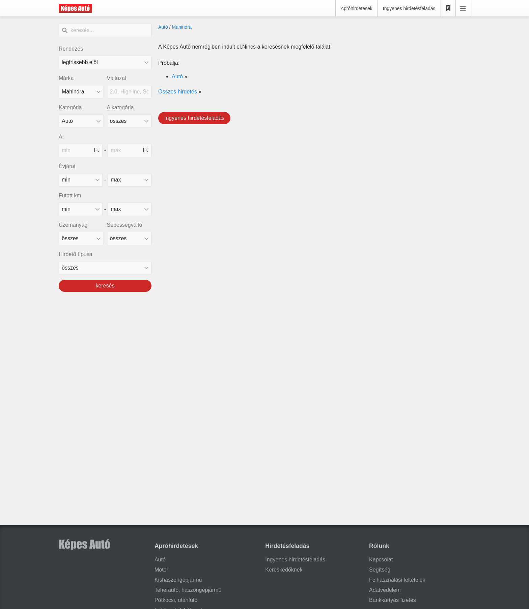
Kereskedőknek (283, 570)
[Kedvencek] (448, 8)
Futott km (70, 195)
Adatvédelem (384, 590)
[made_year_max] (129, 180)
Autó (163, 27)
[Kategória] (81, 121)
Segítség (379, 570)
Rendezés (71, 49)
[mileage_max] (129, 209)
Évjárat (67, 166)
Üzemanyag (73, 225)
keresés (104, 285)
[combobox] (81, 92)
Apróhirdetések (356, 8)
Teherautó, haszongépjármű (188, 590)
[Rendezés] (105, 62)
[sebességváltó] (129, 238)
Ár (61, 137)
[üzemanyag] (81, 238)
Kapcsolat (381, 559)
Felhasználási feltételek (397, 580)
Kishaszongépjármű (178, 580)
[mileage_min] (81, 209)
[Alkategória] (129, 121)
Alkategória (120, 107)
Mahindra (181, 27)
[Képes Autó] (75, 8)
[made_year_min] (81, 180)
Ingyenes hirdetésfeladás (409, 8)
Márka (66, 78)
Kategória (70, 107)
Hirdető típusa (75, 254)
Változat (117, 78)
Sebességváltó (124, 225)
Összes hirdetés (177, 91)
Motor (161, 570)
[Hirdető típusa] (105, 268)
